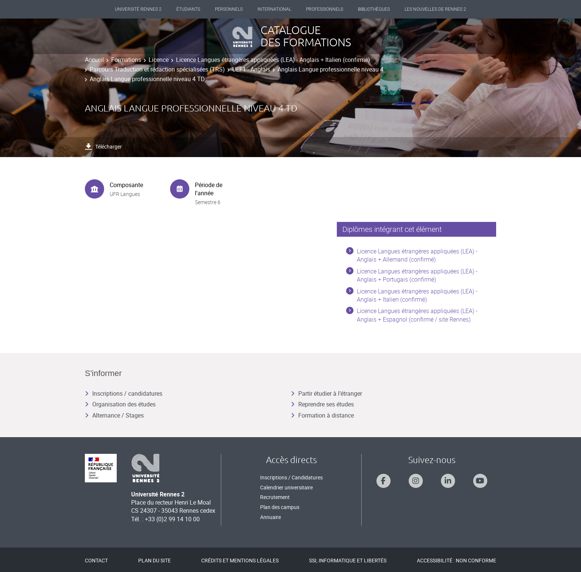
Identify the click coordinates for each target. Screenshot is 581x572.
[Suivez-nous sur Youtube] (480, 481)
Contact (96, 560)
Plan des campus (279, 507)
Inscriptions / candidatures (123, 393)
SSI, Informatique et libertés (347, 560)
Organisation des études (120, 404)
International (274, 9)
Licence (159, 60)
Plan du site (154, 560)
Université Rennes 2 (138, 9)
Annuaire (270, 517)
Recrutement (275, 496)
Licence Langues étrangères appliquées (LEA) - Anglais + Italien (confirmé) (273, 60)
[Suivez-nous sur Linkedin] (448, 481)
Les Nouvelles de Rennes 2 (435, 9)
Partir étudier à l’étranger (326, 393)
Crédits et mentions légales (240, 560)
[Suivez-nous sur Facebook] (383, 481)
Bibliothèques (374, 9)
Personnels (229, 9)
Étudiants (188, 9)
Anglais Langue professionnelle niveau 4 (331, 69)
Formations (126, 60)
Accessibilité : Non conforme (456, 560)
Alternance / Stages (114, 415)
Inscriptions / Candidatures (291, 477)
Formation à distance (322, 415)
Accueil (94, 60)
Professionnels (324, 9)
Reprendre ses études (322, 404)
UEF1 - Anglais (251, 69)
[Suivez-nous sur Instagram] (416, 481)
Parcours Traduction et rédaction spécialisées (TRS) (157, 69)
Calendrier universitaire (286, 487)
